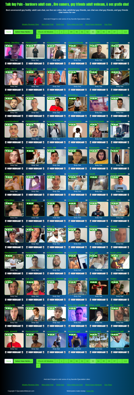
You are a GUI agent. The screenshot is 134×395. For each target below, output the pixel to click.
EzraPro (50, 200)
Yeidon (113, 279)
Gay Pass (108, 24)
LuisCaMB (72, 253)
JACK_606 (51, 148)
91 (82, 32)
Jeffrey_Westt (11, 69)
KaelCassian (10, 95)
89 (71, 32)
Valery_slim (115, 200)
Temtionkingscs (54, 95)
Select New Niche (23, 32)
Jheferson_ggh (117, 331)
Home (8, 32)
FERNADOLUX (32, 121)
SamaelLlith (10, 305)
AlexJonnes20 (11, 253)
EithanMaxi (9, 200)
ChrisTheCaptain (96, 121)
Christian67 (73, 174)
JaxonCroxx (31, 174)
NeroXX (92, 95)
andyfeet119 (10, 279)
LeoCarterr (73, 148)
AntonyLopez (95, 331)
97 (115, 32)
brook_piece (115, 253)
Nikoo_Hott (10, 148)
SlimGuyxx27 (31, 43)
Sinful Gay (60, 24)
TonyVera (93, 279)
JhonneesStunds (75, 43)
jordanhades (94, 43)
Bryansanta (94, 148)
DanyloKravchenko (55, 121)
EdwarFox (51, 174)
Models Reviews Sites (30, 24)
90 (77, 32)
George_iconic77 (117, 174)
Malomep (93, 200)
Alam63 (113, 226)
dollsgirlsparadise (55, 253)
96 (109, 32)
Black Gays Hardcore (93, 24)
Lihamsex (114, 43)
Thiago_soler (31, 69)
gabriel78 (114, 69)
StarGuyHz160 (32, 331)
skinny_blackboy (12, 43)
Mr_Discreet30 (116, 305)
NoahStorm (94, 69)
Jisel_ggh (93, 253)
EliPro (70, 226)
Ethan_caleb (94, 305)
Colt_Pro (29, 279)
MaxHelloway (74, 69)
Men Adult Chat (47, 24)
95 (104, 32)
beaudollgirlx (31, 253)
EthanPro (93, 226)
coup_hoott (73, 279)
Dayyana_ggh (74, 331)
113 (125, 32)
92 (87, 32)
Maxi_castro (115, 121)
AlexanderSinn (53, 43)
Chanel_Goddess (33, 226)
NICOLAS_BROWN (55, 279)
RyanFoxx (30, 148)
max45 (92, 174)
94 (98, 32)
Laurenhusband (11, 121)
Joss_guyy (115, 148)
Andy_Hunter (31, 200)
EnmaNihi (30, 95)
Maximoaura (52, 305)
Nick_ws (50, 226)
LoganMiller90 (116, 95)
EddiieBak (30, 305)
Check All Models (45, 32)
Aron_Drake (52, 69)
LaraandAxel (52, 331)
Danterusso (10, 174)
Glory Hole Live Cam (75, 24)
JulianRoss (73, 95)
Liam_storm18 (11, 331)
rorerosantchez (74, 121)
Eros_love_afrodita (76, 305)
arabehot (8, 226)
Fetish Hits (90, 391)
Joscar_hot (73, 200)
